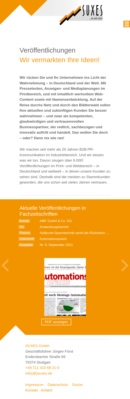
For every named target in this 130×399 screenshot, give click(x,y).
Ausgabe (26, 244)
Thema (25, 233)
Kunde (24, 221)
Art (22, 227)
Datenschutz (58, 385)
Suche (77, 385)
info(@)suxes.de (38, 373)
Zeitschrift (27, 239)
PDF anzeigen (56, 322)
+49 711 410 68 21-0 (42, 368)
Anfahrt (46, 390)
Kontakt (31, 390)
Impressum (34, 385)
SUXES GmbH (37, 346)
